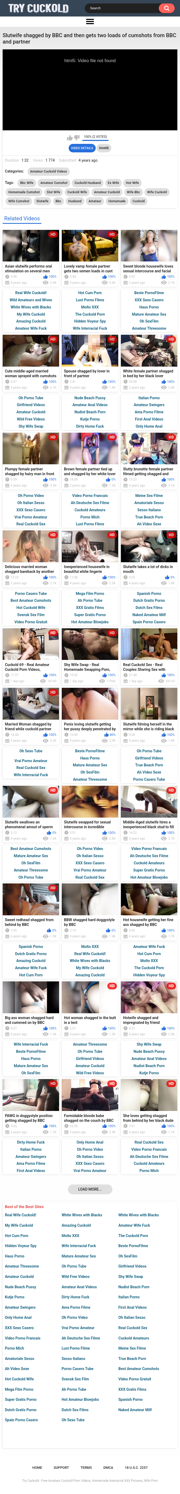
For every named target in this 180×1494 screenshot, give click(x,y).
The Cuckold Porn (133, 1236)
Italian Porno (128, 1297)
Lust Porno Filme (76, 1348)
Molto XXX (70, 1236)
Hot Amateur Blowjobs (80, 1399)
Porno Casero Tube (77, 1369)
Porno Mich (14, 1348)
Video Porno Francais (22, 1338)
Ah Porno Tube (74, 1389)
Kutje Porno (14, 1297)
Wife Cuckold (157, 192)
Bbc (58, 201)
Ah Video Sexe (17, 1369)
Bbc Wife (26, 183)
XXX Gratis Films (132, 1389)
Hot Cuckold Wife (19, 1379)
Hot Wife (132, 183)
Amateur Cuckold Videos (48, 171)
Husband (75, 201)
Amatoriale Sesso (19, 1358)
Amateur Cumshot (53, 183)
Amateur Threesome (22, 1266)
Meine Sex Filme (132, 1348)
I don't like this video (77, 137)
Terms (86, 1468)
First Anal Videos (132, 1307)
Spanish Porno (130, 1399)
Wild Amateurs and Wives (31, 300)
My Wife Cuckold (19, 1225)
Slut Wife (53, 192)
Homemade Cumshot (24, 192)
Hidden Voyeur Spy (20, 1246)
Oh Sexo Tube (73, 1420)
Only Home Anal (18, 1317)
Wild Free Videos (76, 1276)
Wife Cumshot (18, 201)
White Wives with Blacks (82, 1215)
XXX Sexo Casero (19, 1328)
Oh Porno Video (74, 1317)
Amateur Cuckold (19, 1276)
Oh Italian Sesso (131, 1317)
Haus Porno (14, 1256)
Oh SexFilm (127, 1256)
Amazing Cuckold (76, 1225)
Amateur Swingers (20, 1307)
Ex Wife (113, 183)
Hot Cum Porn (16, 1236)
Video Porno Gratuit (134, 1379)
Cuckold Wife (77, 192)
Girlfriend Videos (132, 1266)
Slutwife (42, 201)
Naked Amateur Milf (135, 1410)
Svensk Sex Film (75, 1379)
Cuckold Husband (87, 183)
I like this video (70, 137)
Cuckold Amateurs (133, 1338)
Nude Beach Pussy (20, 1287)
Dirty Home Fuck (75, 1297)
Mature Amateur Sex (79, 1256)
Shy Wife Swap (130, 1276)
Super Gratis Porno (20, 1399)
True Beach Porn (132, 1358)
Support (61, 1468)
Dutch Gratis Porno (20, 1410)
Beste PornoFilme (133, 1246)
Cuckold (139, 201)
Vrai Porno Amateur (78, 1328)
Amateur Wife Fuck (134, 1225)
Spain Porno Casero (21, 1420)
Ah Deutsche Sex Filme (81, 1338)
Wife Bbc (133, 192)
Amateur (95, 201)
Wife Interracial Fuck (79, 1246)
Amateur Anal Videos (79, 1287)
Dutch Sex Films (75, 1410)
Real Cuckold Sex (132, 1328)
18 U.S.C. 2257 (136, 1468)
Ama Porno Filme (76, 1307)
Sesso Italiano (73, 1358)
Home (37, 1468)
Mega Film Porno (19, 1389)
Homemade (117, 201)
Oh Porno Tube (74, 1266)
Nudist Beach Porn (133, 1287)
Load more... (90, 1189)
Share (104, 148)
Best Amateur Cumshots (138, 1369)
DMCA (108, 1468)
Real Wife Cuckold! (20, 1215)
